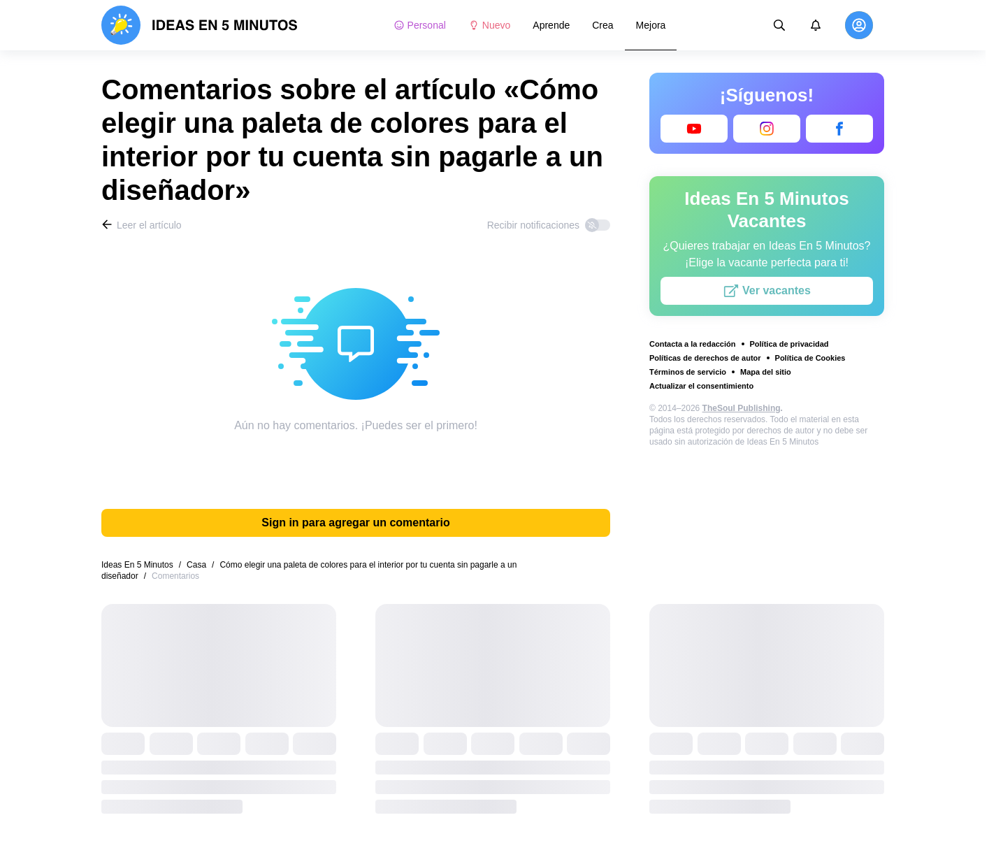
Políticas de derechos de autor (705, 358)
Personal (420, 25)
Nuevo (489, 25)
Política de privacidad (789, 344)
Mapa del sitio (765, 372)
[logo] (199, 25)
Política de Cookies (810, 358)
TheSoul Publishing (741, 408)
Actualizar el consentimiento (701, 386)
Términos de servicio (687, 372)
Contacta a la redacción (692, 344)
